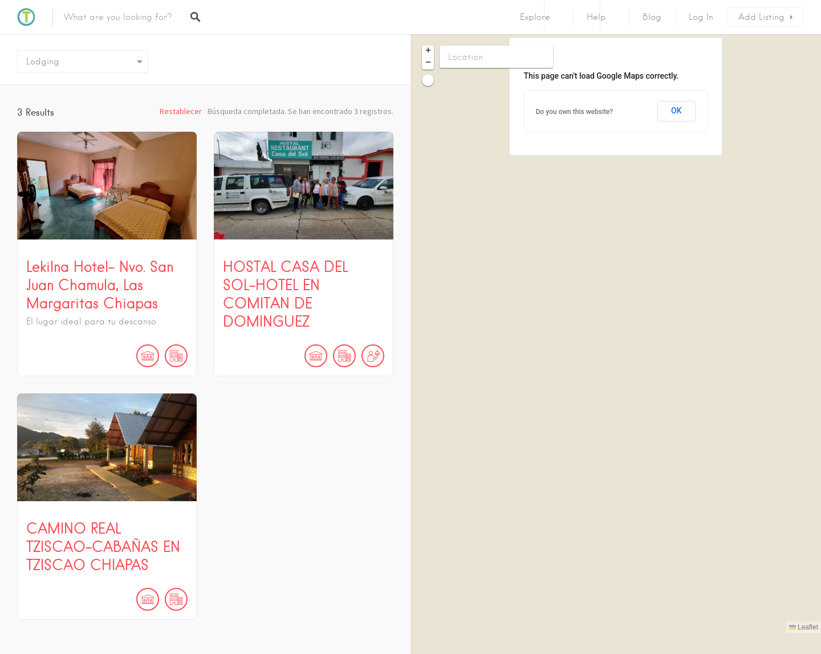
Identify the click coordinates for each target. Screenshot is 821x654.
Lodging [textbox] (42, 61)
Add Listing (761, 17)
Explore (535, 17)
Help (596, 17)
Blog (652, 17)
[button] (428, 52)
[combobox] (82, 61)
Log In (701, 17)
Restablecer (181, 111)
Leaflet (803, 627)
